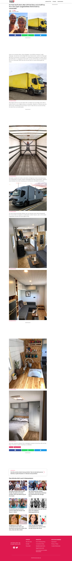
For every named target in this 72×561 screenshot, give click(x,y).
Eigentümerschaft (40, 548)
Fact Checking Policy (40, 541)
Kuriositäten (48, 1)
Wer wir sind (29, 541)
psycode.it (28, 546)
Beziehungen (60, 1)
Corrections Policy (40, 543)
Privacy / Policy (54, 543)
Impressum (54, 541)
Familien (54, 1)
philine (14, 10)
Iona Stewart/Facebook (12, 100)
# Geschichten (17, 447)
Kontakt (27, 543)
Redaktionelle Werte (40, 546)
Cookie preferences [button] (55, 546)
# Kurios (11, 447)
